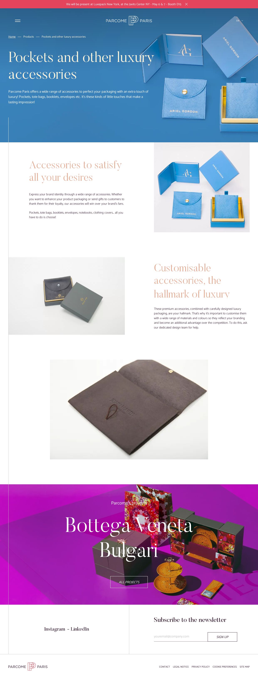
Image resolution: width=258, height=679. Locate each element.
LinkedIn (80, 629)
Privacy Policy (201, 667)
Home (12, 37)
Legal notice (181, 667)
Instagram (54, 629)
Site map (245, 667)
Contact (164, 667)
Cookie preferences (225, 667)
